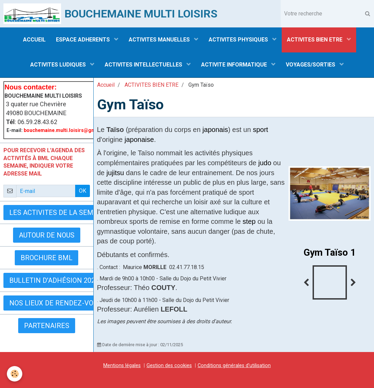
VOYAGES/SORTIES (311, 64)
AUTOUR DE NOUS (46, 235)
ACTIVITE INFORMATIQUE (234, 64)
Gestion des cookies (169, 365)
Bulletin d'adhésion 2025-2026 (62, 280)
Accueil (106, 85)
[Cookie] (14, 373)
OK (82, 190)
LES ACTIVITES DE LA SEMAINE (59, 212)
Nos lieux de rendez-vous (55, 303)
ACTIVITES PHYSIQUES (239, 39)
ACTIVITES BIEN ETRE (315, 39)
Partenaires (46, 326)
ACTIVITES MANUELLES (160, 39)
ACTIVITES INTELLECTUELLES (144, 64)
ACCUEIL (34, 39)
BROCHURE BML (46, 258)
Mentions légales (122, 365)
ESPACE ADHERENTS (83, 39)
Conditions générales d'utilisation (234, 365)
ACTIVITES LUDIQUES (58, 64)
